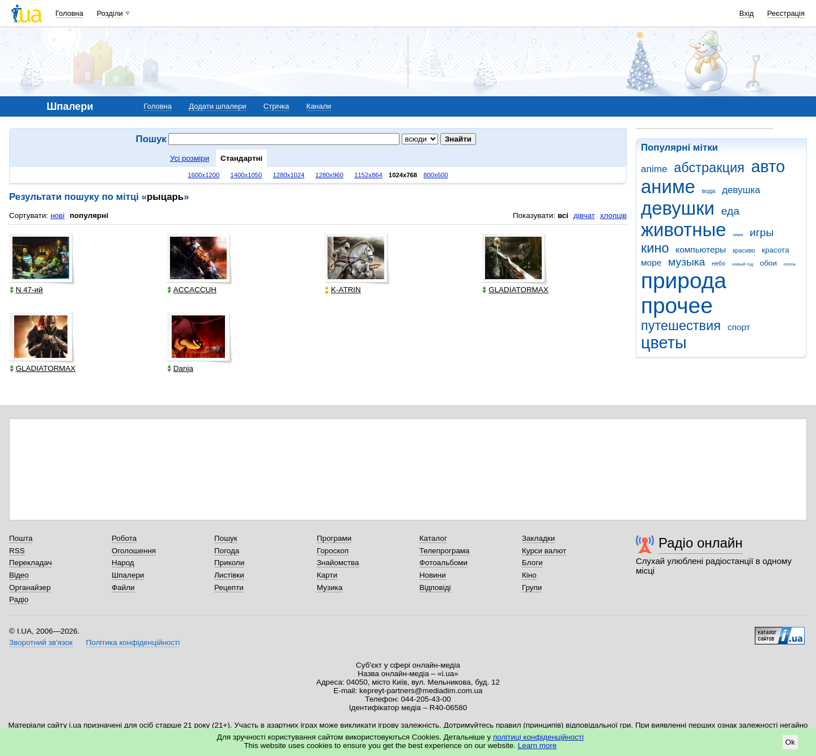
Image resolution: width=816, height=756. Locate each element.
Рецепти (229, 587)
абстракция (709, 167)
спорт (739, 327)
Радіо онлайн (700, 542)
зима (738, 234)
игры (762, 232)
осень (790, 264)
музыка (686, 262)
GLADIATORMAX (515, 289)
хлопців (613, 215)
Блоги (532, 562)
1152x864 (368, 175)
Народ (123, 562)
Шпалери (128, 575)
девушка (741, 190)
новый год (742, 264)
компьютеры (700, 249)
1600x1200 (204, 175)
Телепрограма (444, 550)
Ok (790, 742)
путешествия (681, 325)
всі (563, 215)
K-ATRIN (343, 289)
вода (709, 190)
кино (655, 248)
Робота (124, 538)
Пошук (225, 538)
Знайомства (338, 562)
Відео (19, 575)
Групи (532, 587)
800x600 (435, 175)
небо (718, 263)
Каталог (433, 538)
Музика (329, 587)
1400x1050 (246, 175)
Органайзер (29, 587)
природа (683, 280)
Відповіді (435, 587)
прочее (677, 305)
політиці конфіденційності (538, 737)
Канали (319, 106)
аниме (668, 186)
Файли (123, 587)
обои (768, 263)
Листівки (229, 575)
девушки (678, 208)
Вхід (747, 13)
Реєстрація (786, 13)
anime (654, 169)
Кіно (529, 575)
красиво (744, 250)
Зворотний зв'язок (41, 642)
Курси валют (544, 550)
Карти (327, 575)
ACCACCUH (191, 289)
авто (768, 166)
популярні (89, 215)
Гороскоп (332, 550)
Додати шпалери (217, 106)
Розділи (110, 13)
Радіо (18, 599)
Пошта (20, 538)
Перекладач (30, 562)
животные (683, 229)
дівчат (584, 215)
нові (57, 215)
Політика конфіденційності (133, 642)
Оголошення (134, 550)
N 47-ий (26, 289)
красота (775, 250)
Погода (226, 550)
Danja (180, 368)
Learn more (537, 745)
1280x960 (329, 175)
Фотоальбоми (443, 562)
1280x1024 (288, 175)
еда (730, 211)
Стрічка (276, 106)
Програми (334, 538)
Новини (432, 575)
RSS (17, 550)
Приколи (229, 562)
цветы (664, 343)
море (651, 262)
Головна (69, 13)
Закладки (538, 538)
